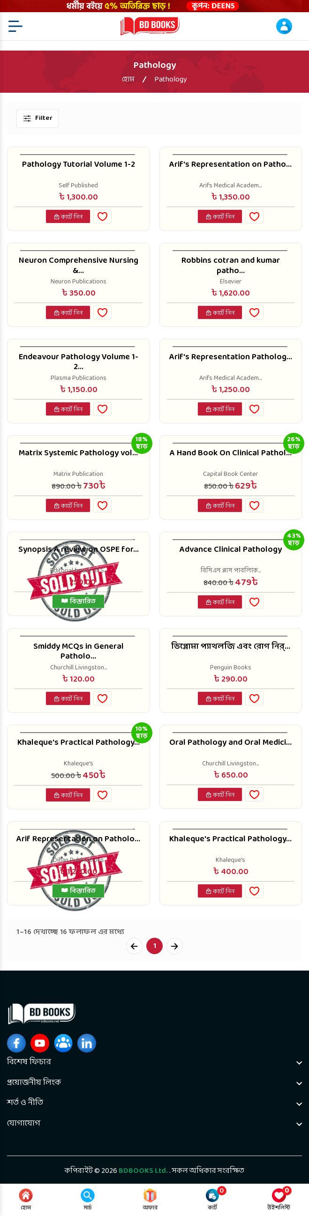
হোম (128, 79)
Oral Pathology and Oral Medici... (230, 743)
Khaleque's (78, 764)
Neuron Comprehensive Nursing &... (78, 266)
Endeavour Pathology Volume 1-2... (78, 362)
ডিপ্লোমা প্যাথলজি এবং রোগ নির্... (230, 647)
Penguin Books (230, 668)
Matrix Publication (78, 474)
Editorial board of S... (78, 571)
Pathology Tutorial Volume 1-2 (78, 165)
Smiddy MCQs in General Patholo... (78, 652)
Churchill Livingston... (78, 668)
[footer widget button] (154, 1062)
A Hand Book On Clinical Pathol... (231, 453)
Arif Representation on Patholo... (78, 839)
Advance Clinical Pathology (231, 550)
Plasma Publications (78, 378)
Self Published (78, 186)
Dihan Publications (78, 860)
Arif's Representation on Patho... (230, 165)
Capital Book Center (230, 474)
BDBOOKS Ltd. (143, 1171)
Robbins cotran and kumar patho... (230, 266)
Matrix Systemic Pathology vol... (78, 453)
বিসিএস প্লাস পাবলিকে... (231, 571)
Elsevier (230, 282)
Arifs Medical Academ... (230, 186)
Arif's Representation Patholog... (230, 357)
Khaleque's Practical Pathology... (78, 743)
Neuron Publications (78, 282)
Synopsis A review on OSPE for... (78, 550)
